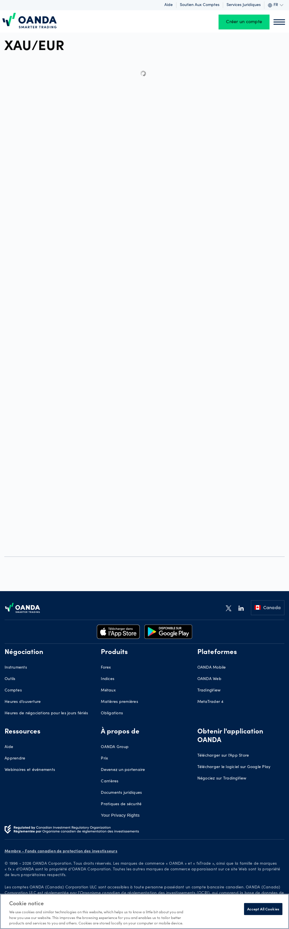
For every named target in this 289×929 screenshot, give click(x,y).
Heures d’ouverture (23, 702)
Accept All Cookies (263, 908)
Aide (168, 5)
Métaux (108, 691)
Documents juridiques (121, 793)
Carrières (109, 782)
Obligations (112, 713)
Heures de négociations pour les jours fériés (46, 713)
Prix (104, 759)
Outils (10, 679)
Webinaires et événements (30, 770)
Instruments (16, 668)
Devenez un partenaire (123, 770)
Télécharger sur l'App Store (223, 756)
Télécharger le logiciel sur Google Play (234, 767)
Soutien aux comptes (199, 5)
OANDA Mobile (211, 668)
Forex (106, 668)
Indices (107, 679)
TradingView (209, 691)
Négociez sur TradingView (222, 779)
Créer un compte (244, 22)
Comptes (13, 691)
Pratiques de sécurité (121, 804)
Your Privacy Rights (120, 815)
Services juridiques (244, 5)
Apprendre (15, 759)
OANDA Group (115, 747)
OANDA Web (209, 679)
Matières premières (119, 702)
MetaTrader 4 (210, 702)
